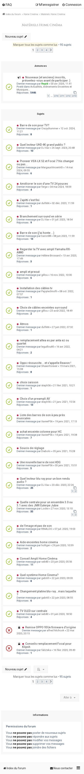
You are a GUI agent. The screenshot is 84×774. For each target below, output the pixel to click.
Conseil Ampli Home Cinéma (38, 558)
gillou (44, 274)
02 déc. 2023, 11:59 (63, 203)
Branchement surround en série (41, 216)
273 (74, 96)
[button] (51, 50)
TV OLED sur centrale (33, 611)
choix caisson (29, 382)
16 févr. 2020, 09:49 (64, 649)
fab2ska (46, 649)
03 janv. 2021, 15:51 (66, 465)
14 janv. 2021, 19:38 (66, 434)
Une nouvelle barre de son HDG (40, 462)
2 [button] (37, 50)
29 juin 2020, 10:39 (62, 545)
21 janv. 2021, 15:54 (64, 401)
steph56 (46, 385)
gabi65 (45, 578)
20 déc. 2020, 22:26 (63, 484)
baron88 (46, 235)
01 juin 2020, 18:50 (61, 614)
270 (56, 96)
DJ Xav (45, 147)
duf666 (45, 203)
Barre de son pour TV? (34, 125)
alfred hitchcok (55, 630)
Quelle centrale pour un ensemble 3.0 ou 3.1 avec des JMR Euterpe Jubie (45, 504)
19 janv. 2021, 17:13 (66, 421)
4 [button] (46, 50)
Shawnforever (49, 366)
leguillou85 (47, 346)
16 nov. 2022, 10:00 (61, 274)
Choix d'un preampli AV (35, 398)
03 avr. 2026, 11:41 (61, 83)
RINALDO (46, 528)
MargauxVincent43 (52, 167)
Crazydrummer (49, 128)
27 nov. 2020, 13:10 (62, 508)
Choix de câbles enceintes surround (43, 307)
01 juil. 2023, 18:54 (62, 219)
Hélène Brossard (51, 255)
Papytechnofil (49, 291)
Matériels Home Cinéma (42, 25)
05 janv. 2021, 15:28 (64, 451)
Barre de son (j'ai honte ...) (37, 232)
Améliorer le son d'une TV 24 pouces (44, 183)
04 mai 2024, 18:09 (60, 186)
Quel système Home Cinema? (39, 575)
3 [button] (42, 50)
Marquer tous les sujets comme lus (35, 44)
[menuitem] (7, 4)
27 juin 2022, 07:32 (62, 327)
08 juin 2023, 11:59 (63, 235)
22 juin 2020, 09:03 (62, 578)
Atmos (24, 324)
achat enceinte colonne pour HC (41, 431)
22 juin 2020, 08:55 (62, 597)
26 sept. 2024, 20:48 (63, 147)
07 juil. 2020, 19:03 (65, 528)
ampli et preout (29, 271)
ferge (44, 186)
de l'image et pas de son (36, 525)
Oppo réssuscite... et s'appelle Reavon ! (45, 363)
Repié (44, 83)
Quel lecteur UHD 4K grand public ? (42, 144)
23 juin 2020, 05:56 (61, 561)
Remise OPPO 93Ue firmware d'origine (50, 627)
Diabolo (46, 451)
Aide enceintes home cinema (39, 542)
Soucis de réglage (32, 448)
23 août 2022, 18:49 (61, 310)
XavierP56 (47, 421)
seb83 (45, 561)
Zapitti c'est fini (29, 200)
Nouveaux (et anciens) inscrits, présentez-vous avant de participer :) (46, 79)
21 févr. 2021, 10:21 (64, 385)
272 (68, 96)
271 (62, 96)
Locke (45, 508)
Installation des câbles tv (36, 288)
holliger (45, 545)
